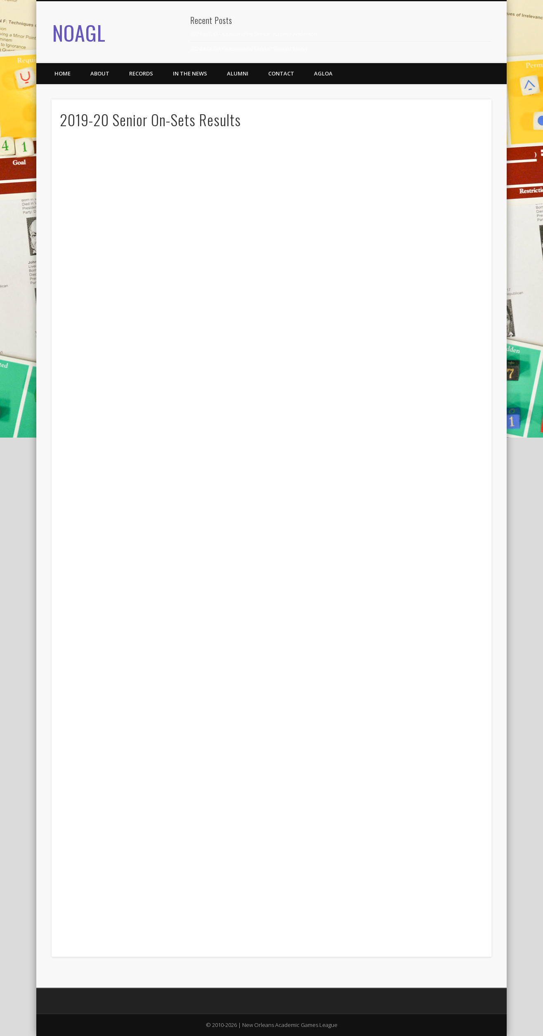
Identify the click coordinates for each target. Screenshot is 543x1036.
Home (62, 73)
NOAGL (79, 32)
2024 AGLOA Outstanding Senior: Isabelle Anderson (253, 34)
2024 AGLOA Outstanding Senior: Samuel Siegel (248, 48)
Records (141, 73)
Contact (281, 73)
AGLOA (323, 73)
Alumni (237, 73)
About (99, 73)
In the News (190, 73)
